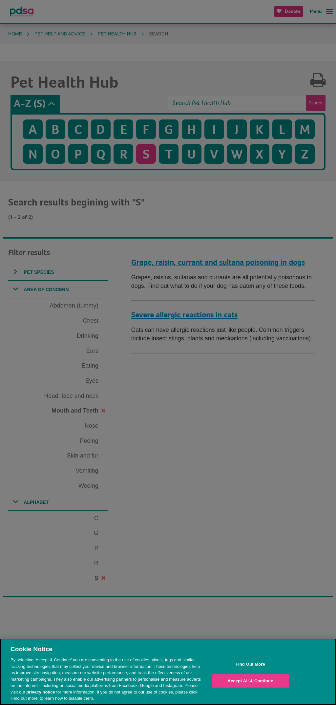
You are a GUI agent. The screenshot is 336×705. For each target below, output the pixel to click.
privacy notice (40, 692)
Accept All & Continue (250, 680)
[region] (168, 672)
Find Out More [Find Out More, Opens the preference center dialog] (250, 664)
